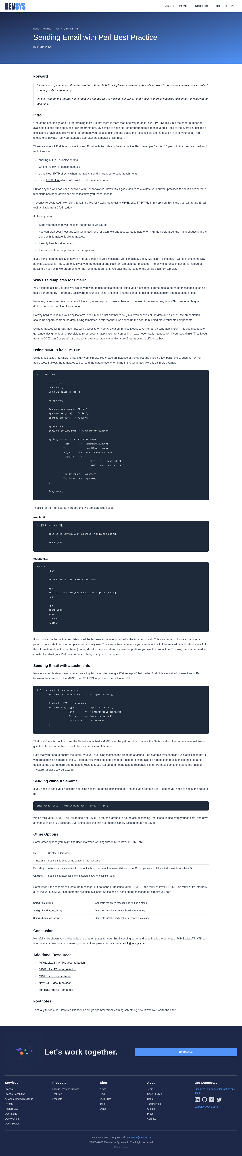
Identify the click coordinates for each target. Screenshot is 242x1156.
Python (9, 1104)
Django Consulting (15, 1094)
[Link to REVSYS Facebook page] (211, 1099)
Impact (184, 6)
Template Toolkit (61, 236)
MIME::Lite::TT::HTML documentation (62, 962)
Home (36, 28)
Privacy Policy (121, 1147)
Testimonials (154, 1104)
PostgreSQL (11, 1109)
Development (12, 1118)
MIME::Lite (53, 180)
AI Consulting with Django (19, 1099)
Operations (11, 1113)
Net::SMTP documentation (55, 983)
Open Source (12, 1123)
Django (9, 1089)
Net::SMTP (53, 173)
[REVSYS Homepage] (15, 6)
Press (150, 1113)
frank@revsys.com (133, 943)
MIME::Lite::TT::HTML (135, 202)
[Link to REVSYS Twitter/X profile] (219, 1099)
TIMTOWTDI (161, 122)
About (169, 6)
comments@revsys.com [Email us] (139, 1137)
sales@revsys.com (206, 1106)
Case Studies (154, 1094)
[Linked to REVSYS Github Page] (204, 1099)
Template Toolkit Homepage (56, 989)
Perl (57, 28)
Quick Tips (105, 1099)
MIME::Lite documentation (55, 976)
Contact (231, 6)
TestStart (57, 1094)
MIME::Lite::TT (154, 258)
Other (103, 1109)
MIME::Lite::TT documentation (57, 969)
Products (201, 6)
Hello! (150, 1099)
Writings (47, 28)
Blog (216, 6)
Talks (102, 1104)
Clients (151, 1109)
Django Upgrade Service (65, 1089)
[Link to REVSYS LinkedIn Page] (197, 1099)
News (103, 1089)
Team (150, 1089)
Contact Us (186, 1052)
